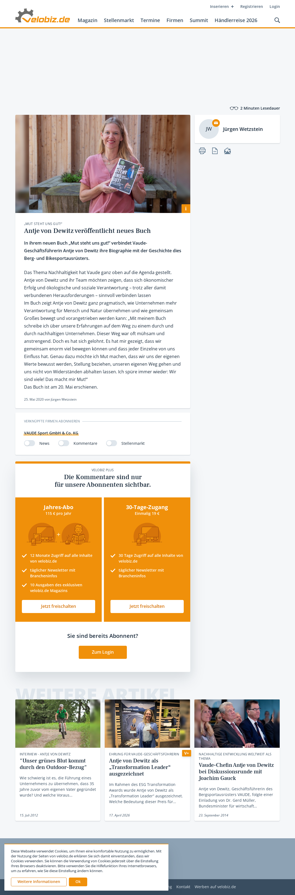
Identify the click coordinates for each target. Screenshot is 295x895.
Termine (150, 20)
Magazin (87, 20)
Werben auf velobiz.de (215, 887)
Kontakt (183, 887)
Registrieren (251, 6)
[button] (78, 882)
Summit (199, 20)
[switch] (29, 443)
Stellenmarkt (119, 20)
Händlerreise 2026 (236, 20)
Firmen (175, 20)
